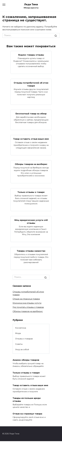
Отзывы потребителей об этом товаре (31, 84)
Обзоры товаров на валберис (31, 164)
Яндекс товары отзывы (31, 55)
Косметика (20, 328)
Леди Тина (31, 4)
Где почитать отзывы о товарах (28, 307)
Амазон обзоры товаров (26, 360)
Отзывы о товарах (24, 338)
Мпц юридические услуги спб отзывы (31, 221)
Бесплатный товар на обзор (31, 113)
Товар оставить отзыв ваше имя (31, 139)
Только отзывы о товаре (31, 192)
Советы (19, 344)
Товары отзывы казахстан (31, 251)
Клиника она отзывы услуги (27, 303)
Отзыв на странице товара (26, 299)
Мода (18, 333)
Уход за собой (22, 349)
